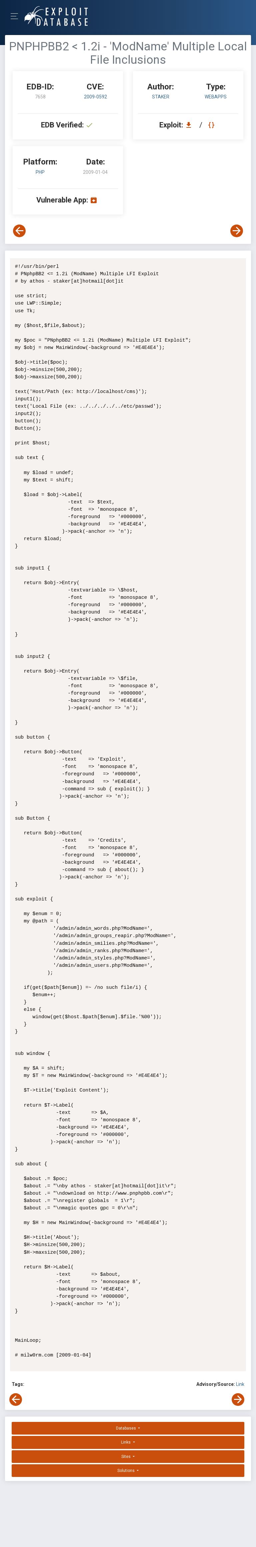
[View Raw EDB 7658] (212, 125)
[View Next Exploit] (236, 231)
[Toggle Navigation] (16, 16)
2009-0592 (95, 96)
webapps (216, 96)
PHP (40, 172)
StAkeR (160, 96)
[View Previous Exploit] (19, 231)
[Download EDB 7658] (190, 125)
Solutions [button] (126, 1470)
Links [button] (126, 1442)
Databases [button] (126, 1428)
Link (240, 1384)
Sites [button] (126, 1456)
